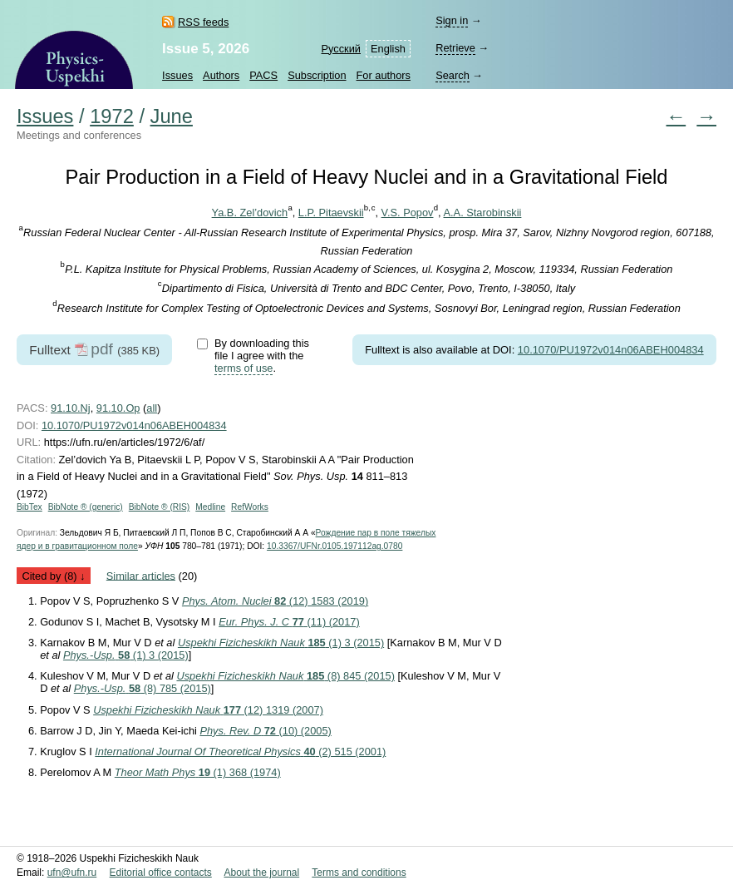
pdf (102, 349)
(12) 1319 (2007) (208, 710)
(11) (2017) (289, 622)
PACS (263, 75)
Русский (341, 48)
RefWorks (249, 507)
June (171, 116)
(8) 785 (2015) (142, 688)
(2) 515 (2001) (240, 751)
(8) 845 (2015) (285, 676)
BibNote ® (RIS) (159, 507)
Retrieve (455, 48)
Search (452, 75)
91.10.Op (118, 408)
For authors (384, 75)
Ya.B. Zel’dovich (250, 212)
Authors (221, 75)
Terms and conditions (359, 872)
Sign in (451, 20)
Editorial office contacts (161, 872)
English (388, 48)
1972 (112, 116)
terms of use (243, 368)
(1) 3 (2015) (281, 642)
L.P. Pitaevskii (331, 212)
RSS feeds (203, 22)
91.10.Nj (71, 408)
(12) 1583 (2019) (275, 601)
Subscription (317, 75)
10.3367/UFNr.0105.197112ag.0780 (334, 546)
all (151, 408)
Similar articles (140, 575)
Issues (177, 75)
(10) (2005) (265, 730)
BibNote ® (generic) (85, 507)
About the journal (261, 872)
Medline (210, 507)
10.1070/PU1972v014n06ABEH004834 (611, 350)
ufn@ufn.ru (72, 872)
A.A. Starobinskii (483, 212)
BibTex (29, 507)
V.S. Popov (407, 212)
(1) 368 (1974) (198, 772)
